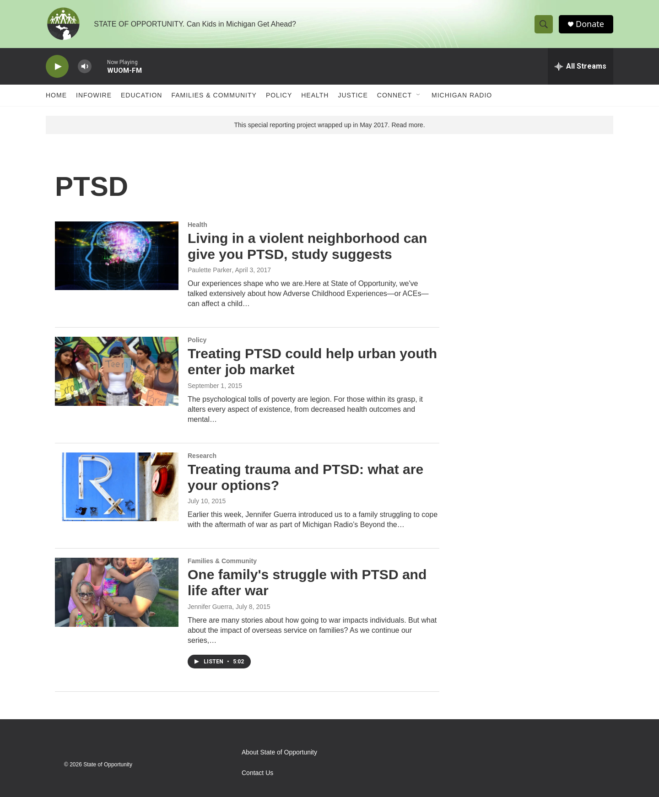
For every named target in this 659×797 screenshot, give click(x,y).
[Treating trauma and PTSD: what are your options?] (116, 486)
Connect (394, 95)
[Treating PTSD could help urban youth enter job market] (116, 371)
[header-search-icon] (544, 24)
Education (141, 95)
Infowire (94, 95)
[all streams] (580, 66)
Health (315, 95)
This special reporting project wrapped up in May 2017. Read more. (329, 125)
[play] (57, 66)
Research (202, 455)
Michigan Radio (462, 95)
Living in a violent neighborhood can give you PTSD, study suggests (307, 246)
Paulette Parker (210, 270)
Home (56, 95)
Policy (279, 95)
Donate (590, 24)
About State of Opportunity (279, 752)
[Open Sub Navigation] (418, 95)
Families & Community (213, 95)
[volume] (84, 66)
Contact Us (257, 773)
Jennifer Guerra (210, 606)
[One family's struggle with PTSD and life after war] (116, 592)
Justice (352, 95)
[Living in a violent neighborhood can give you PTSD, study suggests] (116, 255)
